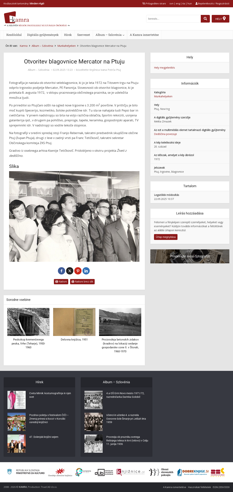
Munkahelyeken (163, 96)
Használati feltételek (199, 487)
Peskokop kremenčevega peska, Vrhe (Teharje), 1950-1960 (28, 343)
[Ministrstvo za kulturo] (26, 472)
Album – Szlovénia (109, 35)
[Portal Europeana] (83, 472)
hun (189, 3)
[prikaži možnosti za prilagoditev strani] (154, 3)
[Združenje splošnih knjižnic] (217, 472)
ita (183, 3)
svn (171, 3)
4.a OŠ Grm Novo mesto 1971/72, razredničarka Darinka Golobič (125, 395)
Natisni (61, 281)
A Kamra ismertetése (144, 35)
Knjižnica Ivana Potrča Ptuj (105, 69)
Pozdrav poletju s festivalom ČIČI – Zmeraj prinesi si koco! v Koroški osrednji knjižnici (49, 419)
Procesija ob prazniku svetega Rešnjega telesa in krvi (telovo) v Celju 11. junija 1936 (127, 441)
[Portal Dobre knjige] (192, 472)
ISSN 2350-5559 (221, 487)
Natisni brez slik (82, 281)
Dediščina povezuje (165, 134)
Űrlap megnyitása (166, 237)
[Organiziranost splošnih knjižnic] (60, 472)
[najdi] (205, 19)
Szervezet (83, 35)
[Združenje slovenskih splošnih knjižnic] (130, 472)
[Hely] (220, 19)
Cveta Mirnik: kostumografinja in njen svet (50, 395)
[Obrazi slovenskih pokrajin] (161, 472)
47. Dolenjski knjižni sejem (43, 437)
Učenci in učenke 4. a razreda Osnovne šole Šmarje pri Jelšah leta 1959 (126, 419)
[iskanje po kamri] (173, 19)
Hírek (68, 35)
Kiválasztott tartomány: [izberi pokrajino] (24, 3)
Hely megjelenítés (164, 67)
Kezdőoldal (14, 35)
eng (178, 3)
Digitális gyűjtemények (43, 35)
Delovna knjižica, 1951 (74, 339)
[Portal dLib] (104, 472)
